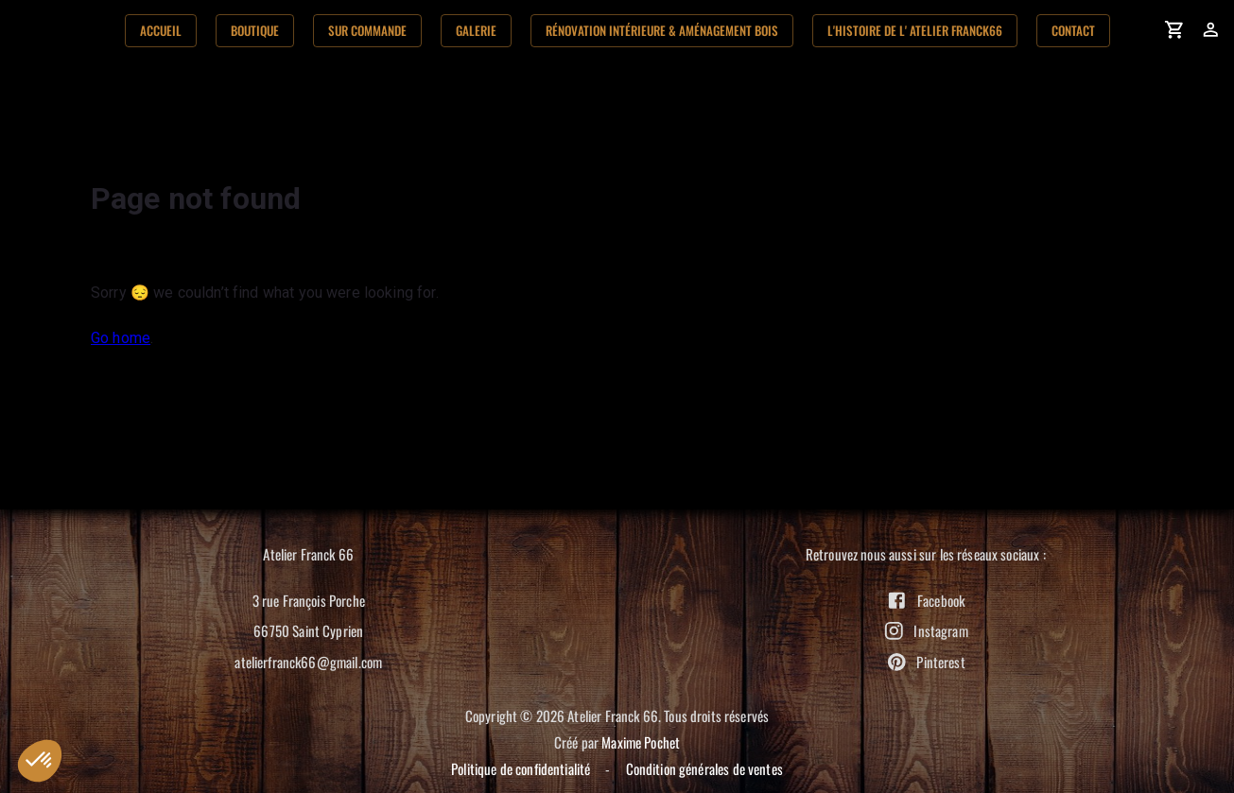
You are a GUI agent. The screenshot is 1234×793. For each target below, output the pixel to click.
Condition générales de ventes (704, 768)
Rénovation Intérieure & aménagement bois (661, 30)
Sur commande (367, 30)
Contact (1073, 30)
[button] (39, 761)
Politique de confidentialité (520, 768)
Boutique (255, 30)
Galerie (476, 30)
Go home (120, 338)
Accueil (161, 30)
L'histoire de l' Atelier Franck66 (915, 30)
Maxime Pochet (640, 742)
